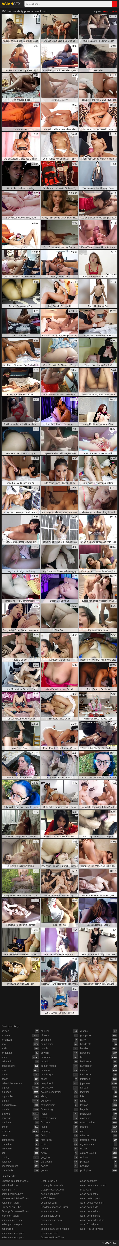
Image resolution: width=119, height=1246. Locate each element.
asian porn (47, 1224)
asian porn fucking (90, 1215)
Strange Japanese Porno (15, 1211)
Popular (97, 11)
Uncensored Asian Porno (15, 1198)
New (105, 11)
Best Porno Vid (49, 1181)
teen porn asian (10, 1215)
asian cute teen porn (13, 1233)
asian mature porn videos (55, 1228)
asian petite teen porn (92, 1202)
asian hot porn (49, 1202)
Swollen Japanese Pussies (55, 1207)
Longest (113, 11)
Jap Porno (7, 1228)
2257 (115, 1243)
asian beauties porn (12, 1194)
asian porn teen (10, 1202)
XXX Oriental (48, 1198)
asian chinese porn (51, 1220)
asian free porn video (91, 1228)
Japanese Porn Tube (52, 1237)
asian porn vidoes (90, 1211)
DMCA (108, 1243)
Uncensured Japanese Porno (18, 1181)
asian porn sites (49, 1233)
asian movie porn (50, 1215)
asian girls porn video (52, 1185)
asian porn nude (89, 1207)
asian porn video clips (92, 1220)
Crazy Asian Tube (11, 1207)
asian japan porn (50, 1194)
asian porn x (8, 1189)
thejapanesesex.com (52, 1189)
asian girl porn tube (12, 1220)
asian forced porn (89, 1224)
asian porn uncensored (93, 1185)
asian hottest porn (90, 1198)
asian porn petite (89, 1194)
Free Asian (86, 1189)
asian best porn (10, 1185)
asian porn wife (49, 1211)
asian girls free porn (12, 1224)
